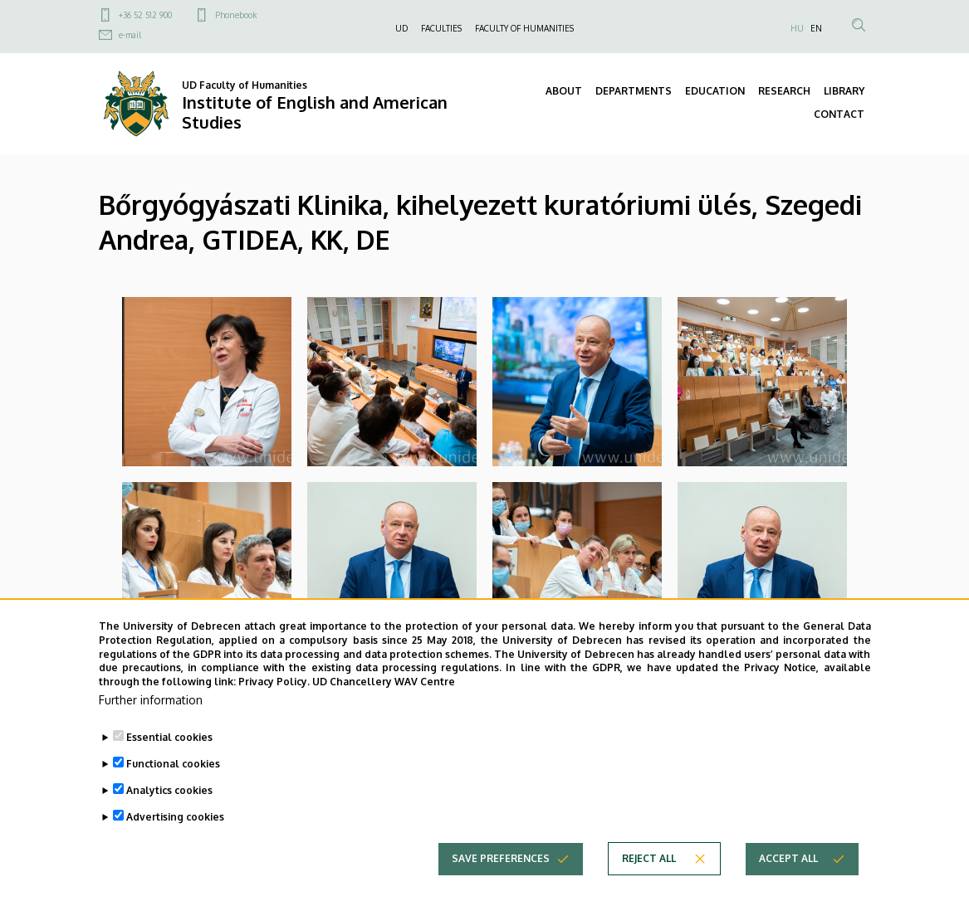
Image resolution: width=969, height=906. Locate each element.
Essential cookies (169, 768)
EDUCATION (715, 91)
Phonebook (236, 15)
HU (797, 28)
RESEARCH (784, 91)
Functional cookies (173, 795)
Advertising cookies (175, 848)
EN (816, 28)
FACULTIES (441, 28)
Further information (151, 731)
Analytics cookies (169, 822)
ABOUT (564, 91)
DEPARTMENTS (633, 91)
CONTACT (839, 114)
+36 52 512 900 (145, 15)
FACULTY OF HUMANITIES (524, 28)
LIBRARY (844, 91)
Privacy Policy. (274, 713)
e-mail (130, 35)
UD (401, 28)
